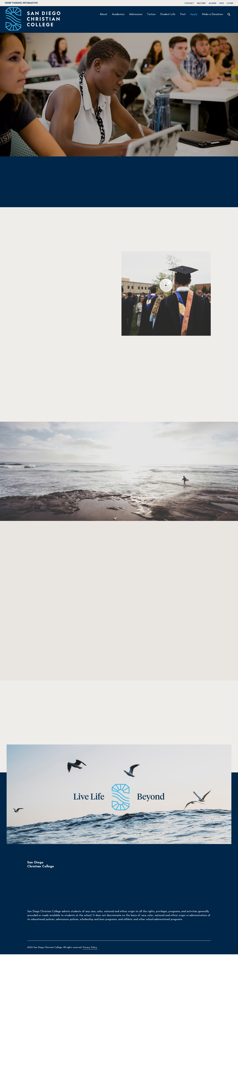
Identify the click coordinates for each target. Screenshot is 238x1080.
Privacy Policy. (90, 948)
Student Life (167, 14)
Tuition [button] (151, 14)
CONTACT (189, 3)
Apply (193, 14)
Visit (183, 14)
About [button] (103, 14)
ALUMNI (212, 3)
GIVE (221, 3)
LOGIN (230, 3)
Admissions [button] (135, 14)
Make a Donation (212, 14)
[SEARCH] (229, 14)
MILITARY (201, 3)
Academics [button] (118, 14)
